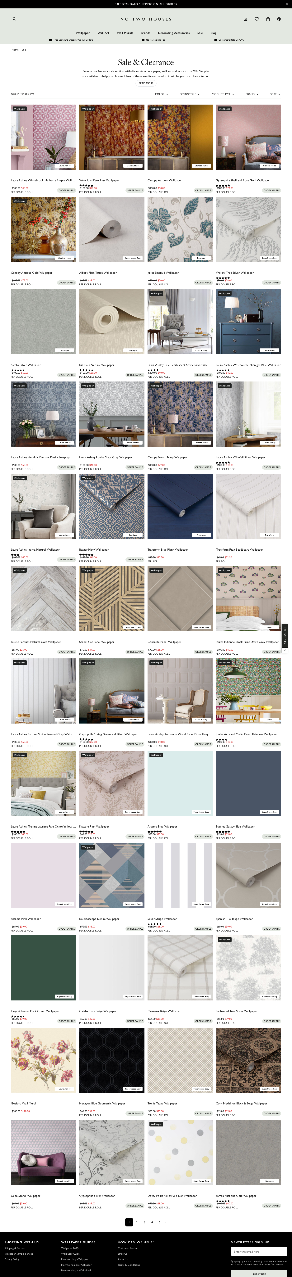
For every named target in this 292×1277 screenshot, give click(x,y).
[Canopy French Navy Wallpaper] (180, 414)
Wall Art (103, 33)
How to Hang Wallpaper (74, 1259)
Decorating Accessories (174, 33)
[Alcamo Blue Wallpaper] (180, 783)
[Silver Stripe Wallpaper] (180, 875)
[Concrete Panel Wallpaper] (180, 598)
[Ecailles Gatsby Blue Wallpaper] (248, 783)
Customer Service (128, 1248)
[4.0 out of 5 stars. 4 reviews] (180, 370)
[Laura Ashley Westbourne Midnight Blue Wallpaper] (248, 321)
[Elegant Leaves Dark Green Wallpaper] (43, 967)
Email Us (122, 1253)
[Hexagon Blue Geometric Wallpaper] (111, 1060)
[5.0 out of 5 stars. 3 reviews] (111, 554)
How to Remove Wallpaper (76, 1264)
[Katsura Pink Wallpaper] (111, 783)
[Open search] (14, 19)
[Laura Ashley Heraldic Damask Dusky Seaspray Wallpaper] (43, 414)
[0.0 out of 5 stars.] (43, 185)
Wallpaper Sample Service (19, 1253)
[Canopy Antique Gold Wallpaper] (43, 229)
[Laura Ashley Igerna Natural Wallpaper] (43, 506)
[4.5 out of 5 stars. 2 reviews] (43, 1016)
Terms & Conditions (129, 1264)
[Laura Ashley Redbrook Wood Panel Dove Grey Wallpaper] (180, 691)
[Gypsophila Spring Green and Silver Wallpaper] (111, 691)
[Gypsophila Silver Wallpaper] (111, 1152)
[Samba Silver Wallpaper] (43, 321)
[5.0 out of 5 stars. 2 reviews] (248, 370)
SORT (275, 94)
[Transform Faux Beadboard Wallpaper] (248, 506)
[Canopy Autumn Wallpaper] (180, 137)
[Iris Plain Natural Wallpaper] (111, 321)
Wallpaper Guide (70, 1253)
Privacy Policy (12, 1259)
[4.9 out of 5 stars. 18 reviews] (248, 278)
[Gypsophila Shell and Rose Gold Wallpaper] (248, 137)
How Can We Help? (136, 1242)
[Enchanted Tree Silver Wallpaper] (248, 967)
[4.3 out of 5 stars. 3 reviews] (248, 739)
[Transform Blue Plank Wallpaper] (180, 506)
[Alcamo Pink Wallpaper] (43, 875)
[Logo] (146, 19)
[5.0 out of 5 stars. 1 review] (111, 185)
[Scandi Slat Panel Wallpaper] (111, 598)
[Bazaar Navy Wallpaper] (111, 506)
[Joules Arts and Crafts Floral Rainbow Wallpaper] (248, 691)
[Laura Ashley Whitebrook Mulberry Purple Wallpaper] (43, 137)
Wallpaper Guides (78, 1242)
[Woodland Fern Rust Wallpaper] (111, 137)
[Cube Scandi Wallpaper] (43, 1152)
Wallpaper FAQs (70, 1248)
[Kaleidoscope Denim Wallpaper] (111, 875)
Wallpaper (83, 33)
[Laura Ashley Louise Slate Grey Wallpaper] (111, 414)
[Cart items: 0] (268, 19)
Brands (145, 33)
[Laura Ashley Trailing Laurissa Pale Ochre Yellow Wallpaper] (43, 783)
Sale (200, 33)
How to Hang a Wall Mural (76, 1270)
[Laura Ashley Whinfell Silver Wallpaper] (248, 414)
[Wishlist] (256, 19)
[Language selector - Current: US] (279, 19)
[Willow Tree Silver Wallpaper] (248, 229)
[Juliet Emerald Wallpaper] (180, 229)
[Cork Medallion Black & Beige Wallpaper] (248, 1060)
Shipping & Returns (15, 1248)
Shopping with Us (22, 1242)
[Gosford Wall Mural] (43, 1060)
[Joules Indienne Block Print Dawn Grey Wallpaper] (248, 598)
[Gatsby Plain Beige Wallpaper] (111, 967)
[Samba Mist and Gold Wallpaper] (248, 1152)
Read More (146, 83)
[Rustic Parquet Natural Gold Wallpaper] (43, 598)
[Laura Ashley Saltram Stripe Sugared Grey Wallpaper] (43, 691)
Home (15, 49)
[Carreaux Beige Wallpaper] (180, 967)
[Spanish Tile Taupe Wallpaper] (248, 875)
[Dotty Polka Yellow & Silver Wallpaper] (180, 1152)
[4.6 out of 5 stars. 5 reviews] (43, 370)
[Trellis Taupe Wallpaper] (180, 1060)
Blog (213, 33)
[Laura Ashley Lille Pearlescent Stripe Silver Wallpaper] (180, 321)
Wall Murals (125, 33)
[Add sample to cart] (66, 190)
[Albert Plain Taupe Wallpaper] (111, 229)
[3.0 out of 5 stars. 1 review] (43, 554)
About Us (123, 1259)
